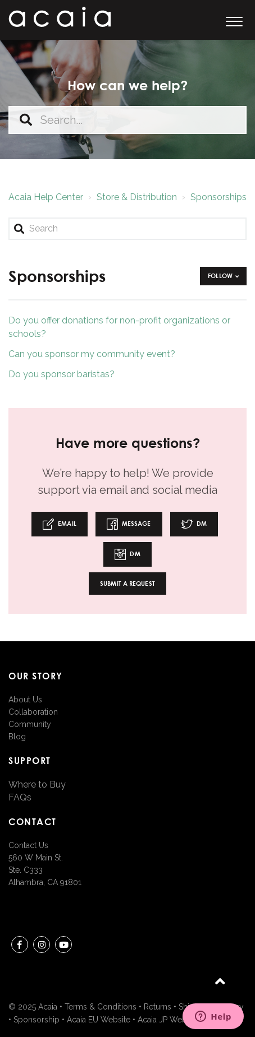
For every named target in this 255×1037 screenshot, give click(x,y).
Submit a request (127, 583)
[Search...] (127, 120)
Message (129, 524)
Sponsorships (218, 197)
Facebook (20, 946)
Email (59, 524)
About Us (25, 699)
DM (194, 524)
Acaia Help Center (45, 197)
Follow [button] (220, 275)
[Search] (127, 228)
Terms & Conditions (100, 1006)
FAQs (19, 797)
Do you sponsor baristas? (61, 374)
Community (29, 724)
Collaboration (33, 711)
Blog (17, 736)
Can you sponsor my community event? (91, 354)
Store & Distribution (137, 197)
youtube (63, 946)
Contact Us (28, 845)
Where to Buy (37, 784)
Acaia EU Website (98, 1019)
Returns (157, 1006)
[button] (234, 20)
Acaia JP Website (168, 1019)
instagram (41, 946)
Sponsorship (36, 1019)
